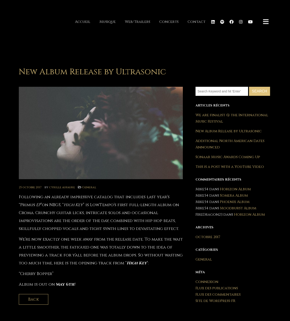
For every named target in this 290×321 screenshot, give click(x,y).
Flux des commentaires (218, 294)
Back (33, 299)
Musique (107, 21)
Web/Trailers (137, 21)
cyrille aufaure (62, 187)
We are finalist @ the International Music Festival (232, 118)
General (89, 187)
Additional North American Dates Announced (230, 144)
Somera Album (234, 195)
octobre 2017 (208, 236)
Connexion (207, 281)
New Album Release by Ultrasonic (229, 131)
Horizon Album (235, 189)
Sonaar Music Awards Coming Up (228, 156)
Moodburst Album (238, 208)
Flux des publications (217, 288)
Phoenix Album (234, 201)
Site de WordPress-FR (215, 300)
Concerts (169, 21)
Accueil (82, 21)
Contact (196, 21)
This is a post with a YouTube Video (230, 166)
